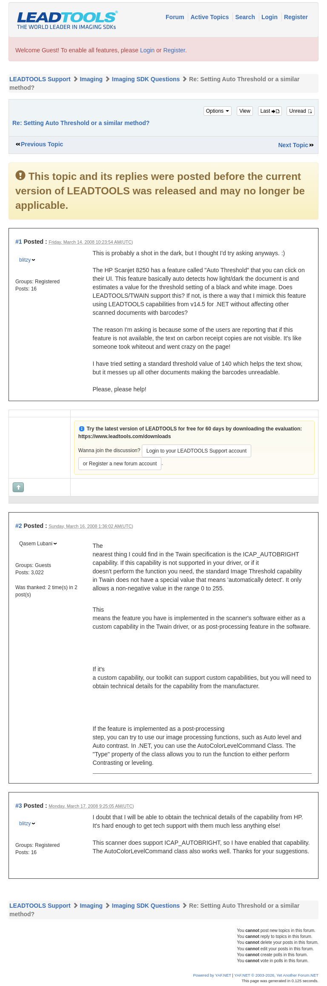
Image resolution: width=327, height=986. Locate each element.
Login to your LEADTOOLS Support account (196, 451)
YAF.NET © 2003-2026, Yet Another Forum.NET (276, 975)
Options (217, 111)
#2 (18, 525)
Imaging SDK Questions (146, 79)
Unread (300, 111)
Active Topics (210, 17)
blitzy (25, 260)
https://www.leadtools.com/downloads (124, 436)
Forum (176, 17)
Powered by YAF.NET (212, 975)
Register (296, 17)
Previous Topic (42, 144)
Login (270, 17)
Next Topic (293, 145)
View (244, 111)
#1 (18, 241)
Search (246, 17)
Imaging (91, 79)
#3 (18, 805)
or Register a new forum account (120, 464)
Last (270, 111)
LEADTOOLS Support (40, 79)
